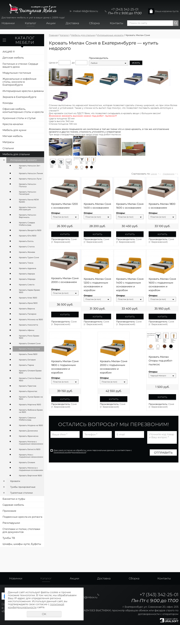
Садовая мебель (13, 504)
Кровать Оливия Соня (30, 343)
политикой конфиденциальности (70, 452)
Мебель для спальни (16, 154)
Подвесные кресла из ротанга (22, 516)
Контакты (116, 23)
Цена (52, 62)
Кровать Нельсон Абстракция (27, 208)
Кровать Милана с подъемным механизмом (31, 442)
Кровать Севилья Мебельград (27, 418)
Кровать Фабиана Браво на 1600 (31, 411)
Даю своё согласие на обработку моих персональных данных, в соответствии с (93, 451)
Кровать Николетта (28, 325)
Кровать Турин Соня (29, 257)
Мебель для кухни (14, 130)
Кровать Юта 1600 (27, 235)
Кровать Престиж (27, 386)
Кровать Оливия (27, 462)
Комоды (8, 102)
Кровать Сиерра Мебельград (27, 223)
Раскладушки (11, 522)
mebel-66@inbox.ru (85, 11)
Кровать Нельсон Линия (31, 173)
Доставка (72, 23)
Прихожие (9, 510)
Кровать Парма (26, 365)
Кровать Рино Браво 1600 (29, 337)
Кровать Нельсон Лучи (30, 179)
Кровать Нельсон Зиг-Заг (30, 166)
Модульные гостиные (17, 72)
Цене (154, 173)
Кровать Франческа (28, 436)
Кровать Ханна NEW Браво (29, 200)
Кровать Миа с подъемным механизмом (31, 455)
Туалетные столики (21, 492)
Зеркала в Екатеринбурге (19, 96)
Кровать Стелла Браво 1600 (30, 379)
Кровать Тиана (26, 263)
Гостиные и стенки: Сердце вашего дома (20, 65)
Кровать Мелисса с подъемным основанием (31, 469)
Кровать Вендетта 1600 (30, 230)
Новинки (8, 23)
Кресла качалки (13, 124)
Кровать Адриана (27, 268)
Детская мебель (13, 57)
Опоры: (55, 213)
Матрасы (8, 142)
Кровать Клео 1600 (28, 297)
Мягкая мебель (13, 136)
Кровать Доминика (28, 431)
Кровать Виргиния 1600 (30, 475)
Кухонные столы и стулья (19, 118)
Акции (50, 23)
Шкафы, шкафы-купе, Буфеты (22, 543)
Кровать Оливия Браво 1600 (30, 371)
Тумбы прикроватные (22, 487)
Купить (65, 234)
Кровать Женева (27, 252)
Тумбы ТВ (9, 537)
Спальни (8, 148)
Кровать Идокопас (28, 391)
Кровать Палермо (27, 314)
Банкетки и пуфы (14, 498)
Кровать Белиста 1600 (29, 449)
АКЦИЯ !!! (9, 51)
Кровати (15, 481)
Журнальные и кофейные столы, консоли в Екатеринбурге (19, 81)
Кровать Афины (26, 330)
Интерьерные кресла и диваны (23, 90)
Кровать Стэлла (27, 246)
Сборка (94, 23)
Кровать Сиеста (26, 284)
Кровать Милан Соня (29, 349)
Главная (53, 35)
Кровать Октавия (27, 359)
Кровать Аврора (27, 274)
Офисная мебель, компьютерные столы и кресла (23, 110)
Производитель (98, 58)
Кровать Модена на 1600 (31, 425)
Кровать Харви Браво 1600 (29, 291)
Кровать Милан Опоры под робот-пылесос (161, 360)
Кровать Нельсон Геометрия (27, 193)
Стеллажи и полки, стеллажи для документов (21, 530)
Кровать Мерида (27, 279)
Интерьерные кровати (23, 160)
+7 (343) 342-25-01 (124, 9)
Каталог (30, 23)
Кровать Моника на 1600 (31, 319)
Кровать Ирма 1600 (28, 303)
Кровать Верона (27, 308)
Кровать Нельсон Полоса (27, 185)
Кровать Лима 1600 (28, 354)
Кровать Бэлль (26, 241)
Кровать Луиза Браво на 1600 (31, 398)
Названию (168, 173)
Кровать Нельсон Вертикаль (27, 216)
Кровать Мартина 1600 (30, 404)
